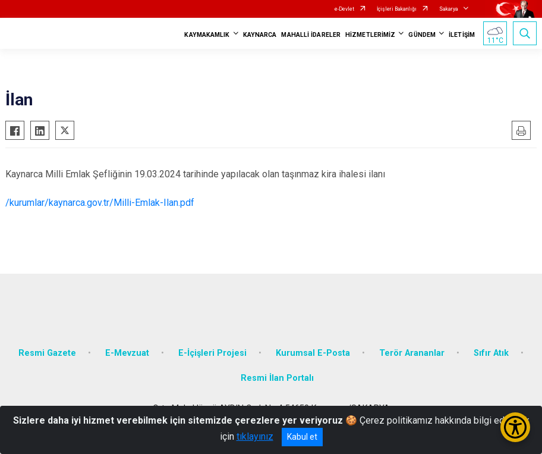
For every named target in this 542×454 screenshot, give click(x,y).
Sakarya (448, 9)
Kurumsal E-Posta (313, 353)
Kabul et (302, 437)
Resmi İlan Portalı (277, 378)
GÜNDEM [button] (422, 35)
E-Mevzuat (127, 353)
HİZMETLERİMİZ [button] (370, 35)
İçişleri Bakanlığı (397, 9)
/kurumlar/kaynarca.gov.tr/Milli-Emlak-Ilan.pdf (99, 202)
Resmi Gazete (47, 353)
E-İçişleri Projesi (212, 353)
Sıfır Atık (491, 353)
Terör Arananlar (412, 353)
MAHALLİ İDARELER (311, 35)
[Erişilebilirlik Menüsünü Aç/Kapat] (515, 427)
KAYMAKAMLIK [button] (206, 35)
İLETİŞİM (462, 35)
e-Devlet (344, 9)
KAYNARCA (260, 35)
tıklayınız (255, 436)
